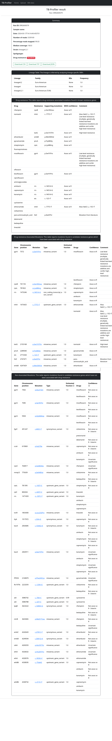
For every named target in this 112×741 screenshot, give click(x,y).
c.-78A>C (38, 598)
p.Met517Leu (40, 619)
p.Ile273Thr (39, 552)
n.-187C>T (38, 496)
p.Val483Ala (39, 466)
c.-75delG (38, 662)
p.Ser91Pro (37, 252)
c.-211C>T (38, 682)
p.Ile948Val (39, 472)
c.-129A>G (39, 585)
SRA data (30, 3)
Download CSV (20, 64)
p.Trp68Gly (37, 351)
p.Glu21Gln (39, 390)
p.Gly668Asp (39, 416)
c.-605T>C (38, 492)
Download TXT (34, 64)
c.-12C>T (36, 355)
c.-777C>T (36, 305)
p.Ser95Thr (39, 403)
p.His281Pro (39, 652)
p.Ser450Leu (37, 284)
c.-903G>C (39, 658)
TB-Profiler (7, 2)
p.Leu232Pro (39, 513)
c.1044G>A (39, 526)
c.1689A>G (39, 606)
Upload (23, 3)
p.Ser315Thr (37, 344)
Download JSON (48, 64)
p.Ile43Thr (36, 359)
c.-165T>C (38, 485)
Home (16, 3)
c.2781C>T (39, 632)
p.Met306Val (37, 366)
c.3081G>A (39, 639)
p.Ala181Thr (39, 645)
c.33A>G (38, 519)
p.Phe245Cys (40, 578)
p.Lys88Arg (37, 288)
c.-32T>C (38, 602)
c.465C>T (38, 429)
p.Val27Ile (38, 446)
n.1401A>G (37, 292)
